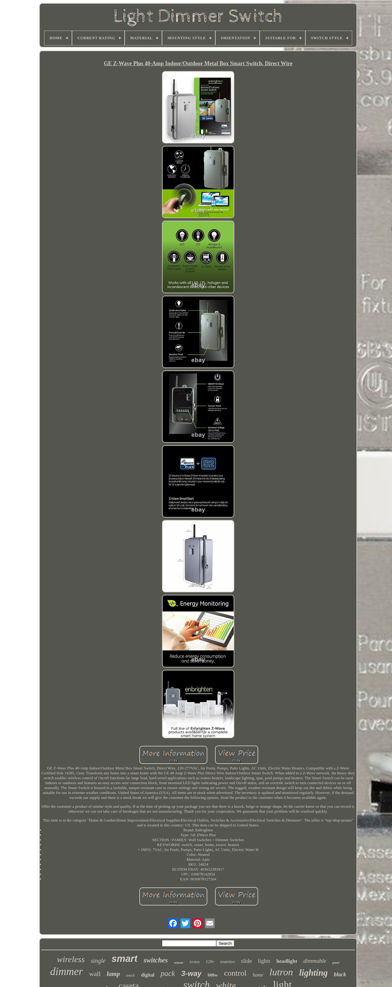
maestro (227, 961)
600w (213, 975)
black (340, 974)
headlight (286, 961)
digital (148, 975)
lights (264, 961)
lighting (313, 973)
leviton (195, 962)
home (258, 975)
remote (178, 962)
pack (167, 973)
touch (130, 975)
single (98, 960)
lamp (113, 974)
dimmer (66, 972)
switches (156, 960)
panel (335, 962)
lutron (281, 972)
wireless (71, 959)
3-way (191, 973)
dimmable (314, 961)
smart (124, 958)
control (235, 973)
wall (95, 974)
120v (210, 961)
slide (246, 961)
